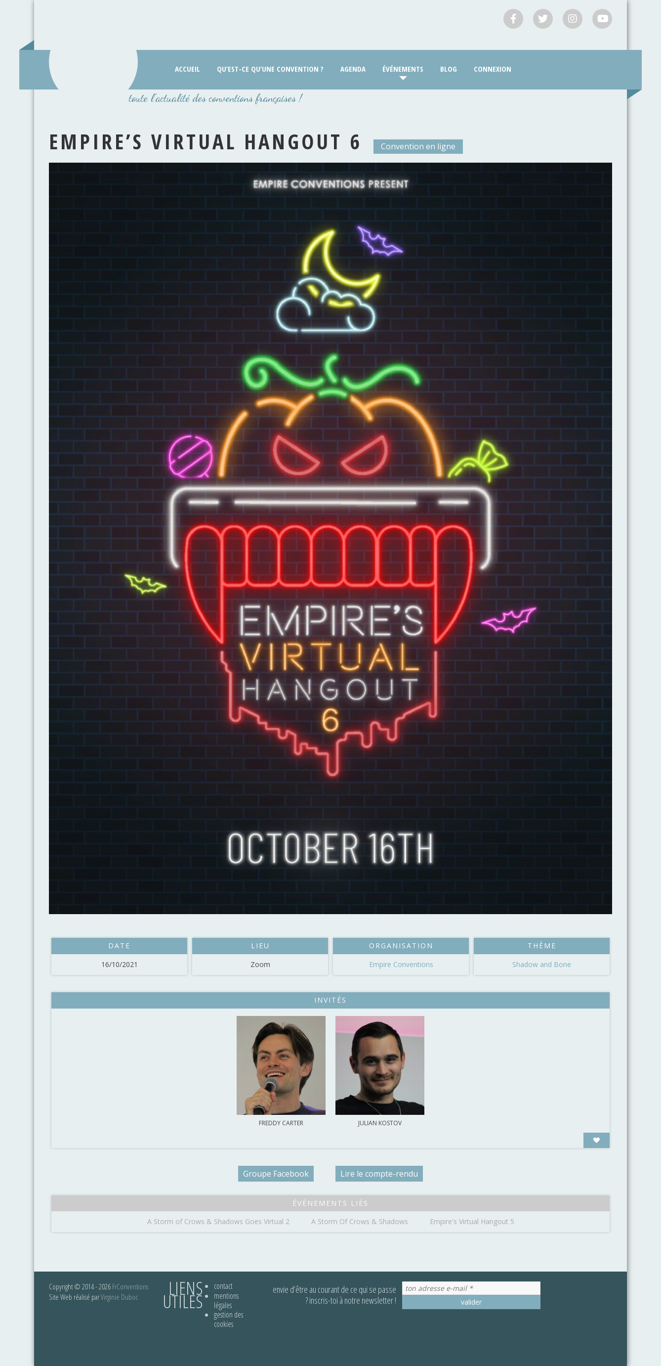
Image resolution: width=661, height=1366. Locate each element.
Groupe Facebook (276, 1173)
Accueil (187, 69)
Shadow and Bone (541, 964)
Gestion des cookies (228, 1319)
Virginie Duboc (119, 1297)
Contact (223, 1285)
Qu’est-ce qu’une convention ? (270, 69)
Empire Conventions (401, 964)
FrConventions (130, 1286)
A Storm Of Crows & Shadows (359, 1221)
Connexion (492, 69)
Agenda (353, 69)
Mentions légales (226, 1300)
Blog (448, 69)
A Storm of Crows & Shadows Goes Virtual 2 (218, 1221)
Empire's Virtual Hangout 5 (472, 1221)
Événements (402, 69)
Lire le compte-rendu (379, 1173)
